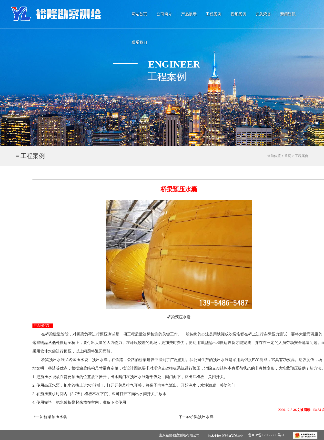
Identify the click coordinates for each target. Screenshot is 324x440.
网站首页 (139, 14)
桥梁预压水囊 (55, 417)
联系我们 (139, 42)
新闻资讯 (288, 14)
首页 (287, 156)
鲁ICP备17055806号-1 (268, 435)
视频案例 (238, 14)
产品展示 (189, 14)
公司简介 (164, 14)
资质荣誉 (263, 14)
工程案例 (213, 14)
